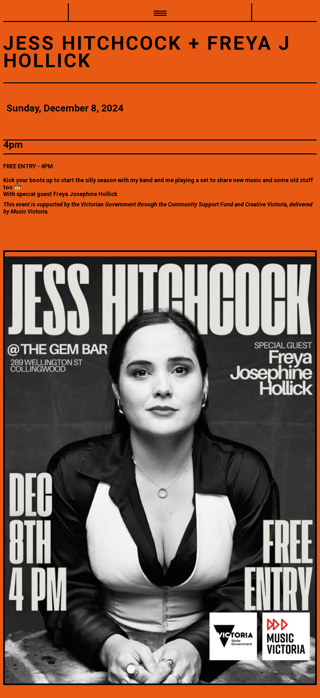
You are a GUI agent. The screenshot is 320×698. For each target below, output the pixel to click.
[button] (160, 12)
